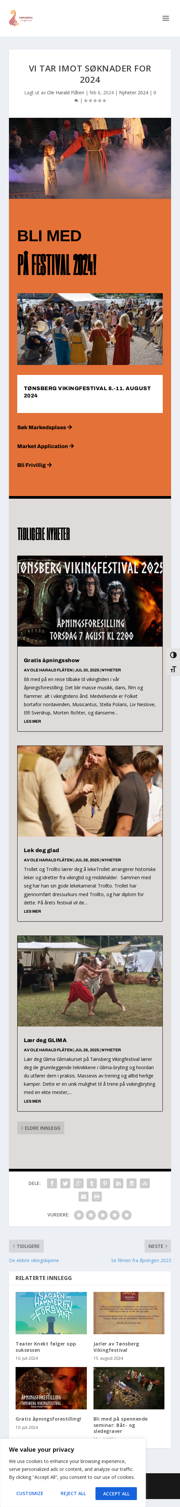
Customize (29, 1493)
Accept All (116, 1493)
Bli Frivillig (31, 465)
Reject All (73, 1493)
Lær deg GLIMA (45, 1040)
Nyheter (111, 670)
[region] (73, 1473)
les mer (32, 721)
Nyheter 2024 (133, 92)
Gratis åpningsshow (52, 660)
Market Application (42, 446)
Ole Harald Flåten (65, 92)
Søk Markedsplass (41, 427)
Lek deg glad (41, 850)
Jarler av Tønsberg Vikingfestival (116, 1347)
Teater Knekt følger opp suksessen (46, 1347)
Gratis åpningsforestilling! (49, 1419)
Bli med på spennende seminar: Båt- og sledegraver (120, 1425)
